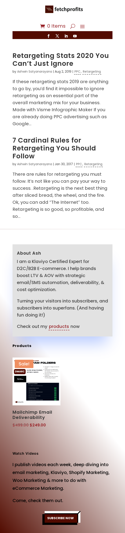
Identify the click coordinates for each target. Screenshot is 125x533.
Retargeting (92, 71)
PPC (77, 71)
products (59, 326)
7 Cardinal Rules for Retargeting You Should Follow (54, 148)
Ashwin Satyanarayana (34, 71)
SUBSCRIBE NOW (60, 518)
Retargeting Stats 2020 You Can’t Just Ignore (61, 59)
